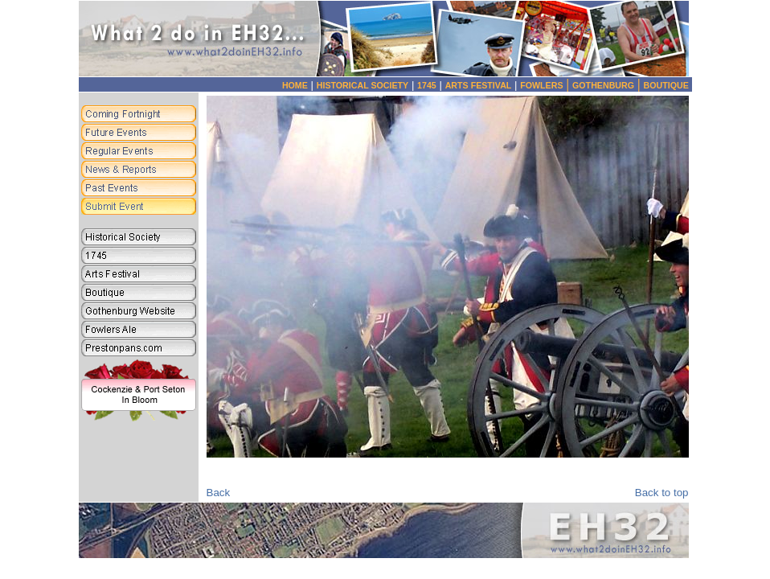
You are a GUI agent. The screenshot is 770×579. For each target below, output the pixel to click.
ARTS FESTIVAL (478, 85)
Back (219, 493)
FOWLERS (546, 85)
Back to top (662, 493)
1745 (426, 85)
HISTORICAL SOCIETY (362, 85)
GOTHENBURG (608, 85)
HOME (295, 85)
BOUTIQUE (666, 85)
